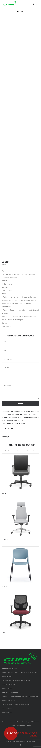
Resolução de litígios (24, 722)
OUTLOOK (5, 586)
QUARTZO (5, 540)
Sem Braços (18, 420)
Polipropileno (23, 417)
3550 (3, 633)
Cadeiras (9, 423)
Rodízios (10, 420)
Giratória (5, 417)
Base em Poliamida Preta (17, 414)
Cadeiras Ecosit (19, 423)
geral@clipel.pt (7, 676)
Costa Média (32, 414)
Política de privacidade (23, 725)
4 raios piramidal (17, 411)
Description (7, 437)
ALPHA (4, 493)
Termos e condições (9, 722)
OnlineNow (31, 742)
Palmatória (13, 417)
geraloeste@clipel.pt (8, 701)
